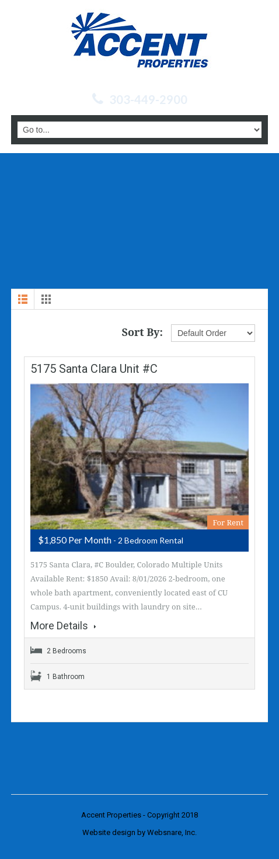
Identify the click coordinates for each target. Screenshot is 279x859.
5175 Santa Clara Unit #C (94, 369)
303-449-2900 (148, 99)
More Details (63, 626)
